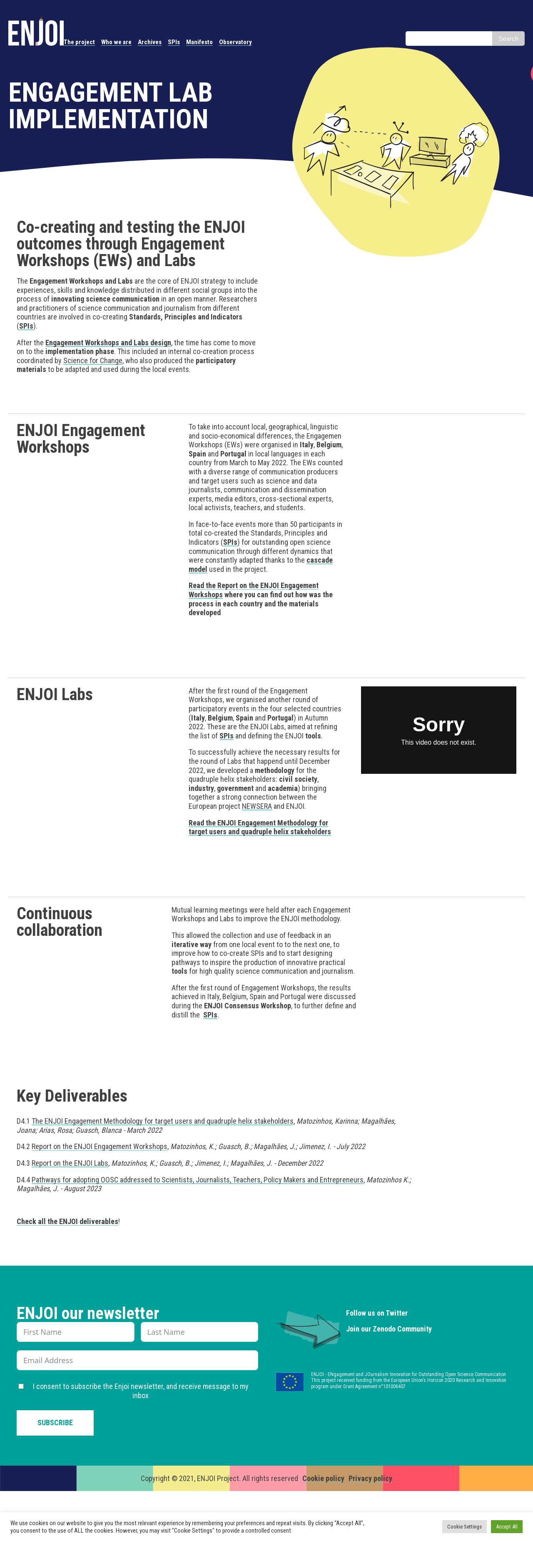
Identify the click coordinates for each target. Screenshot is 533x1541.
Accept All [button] (507, 1527)
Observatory (235, 42)
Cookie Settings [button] (464, 1527)
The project (79, 42)
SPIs (174, 42)
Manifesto (199, 42)
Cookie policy (323, 1478)
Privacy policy (370, 1478)
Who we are (116, 42)
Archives (150, 42)
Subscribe (55, 1422)
